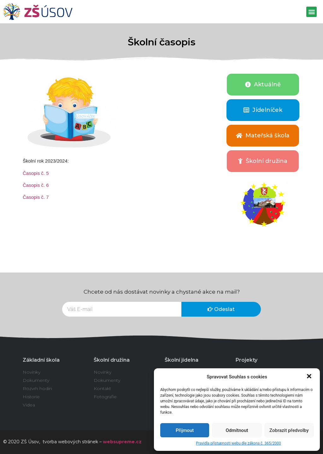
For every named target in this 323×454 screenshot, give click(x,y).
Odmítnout (237, 430)
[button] (310, 377)
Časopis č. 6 (36, 185)
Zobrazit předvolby (289, 430)
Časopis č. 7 (36, 197)
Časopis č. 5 (36, 173)
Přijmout (185, 430)
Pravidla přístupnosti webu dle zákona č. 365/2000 (238, 443)
